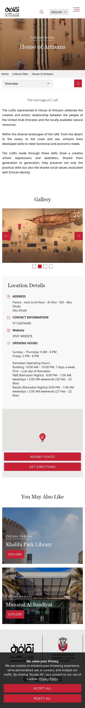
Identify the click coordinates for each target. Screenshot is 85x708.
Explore (15, 554)
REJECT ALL (42, 698)
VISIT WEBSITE (22, 336)
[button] (42, 437)
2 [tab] (40, 266)
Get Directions (42, 467)
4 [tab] (51, 266)
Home (5, 74)
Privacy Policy (48, 679)
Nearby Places (42, 457)
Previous (6, 236)
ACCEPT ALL (42, 688)
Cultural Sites (20, 74)
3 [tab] (45, 266)
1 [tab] (34, 266)
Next (79, 236)
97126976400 (22, 323)
